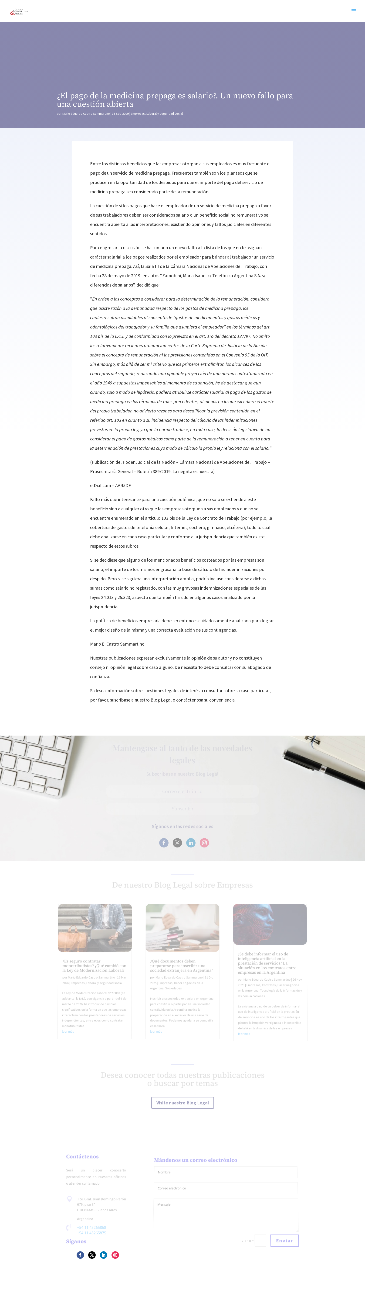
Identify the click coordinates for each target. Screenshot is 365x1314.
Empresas (138, 113)
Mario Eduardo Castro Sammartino (86, 113)
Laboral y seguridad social (164, 113)
